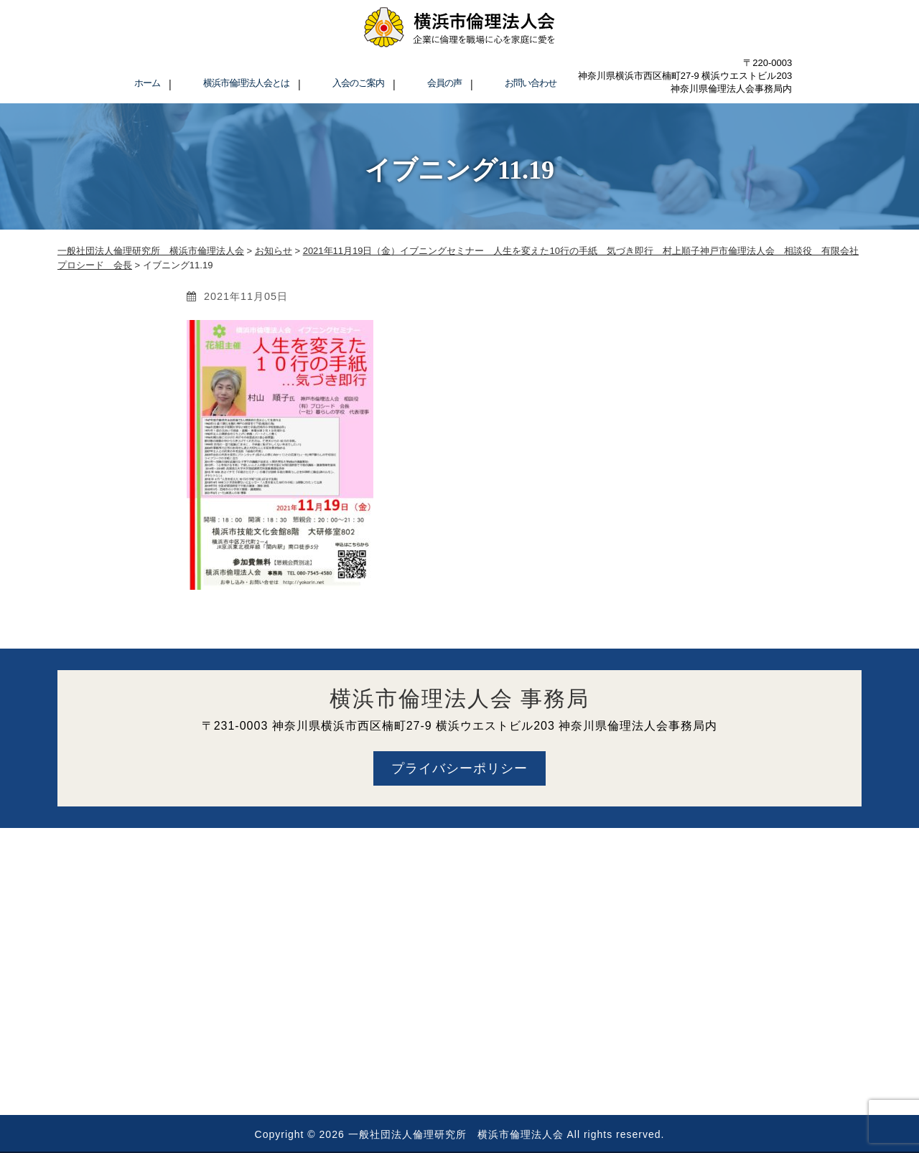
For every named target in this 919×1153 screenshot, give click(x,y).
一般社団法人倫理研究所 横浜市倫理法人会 (456, 1134)
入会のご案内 (358, 82)
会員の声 (444, 82)
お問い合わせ (530, 82)
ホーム (147, 82)
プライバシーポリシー (459, 768)
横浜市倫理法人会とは (246, 82)
